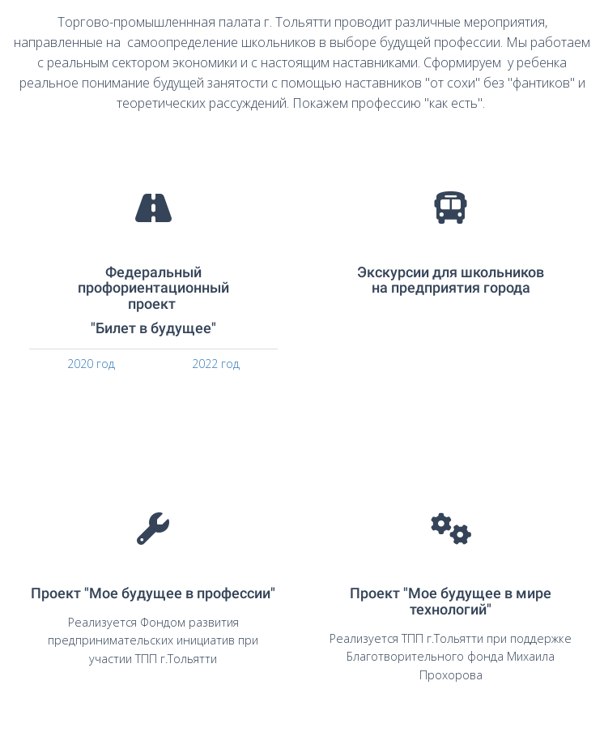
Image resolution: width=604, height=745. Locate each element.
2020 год (91, 363)
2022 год (216, 363)
